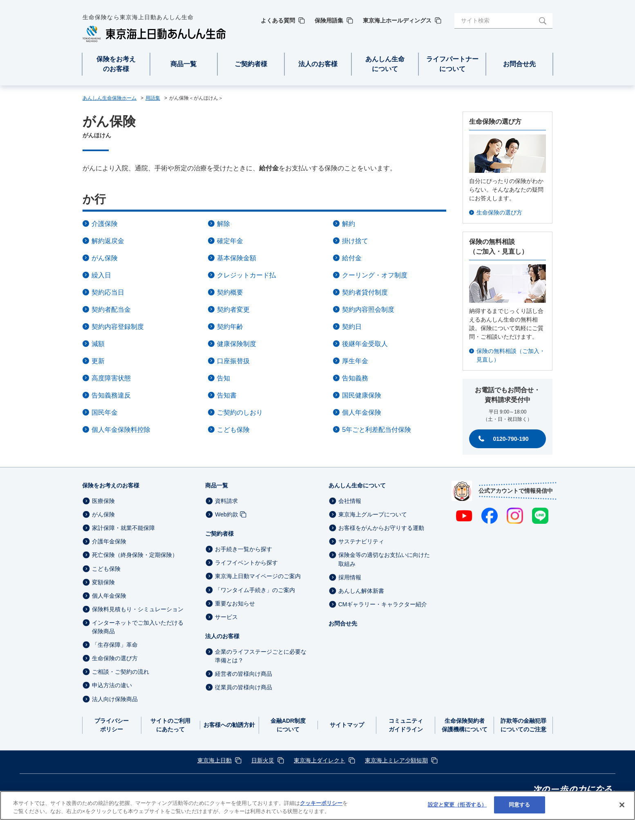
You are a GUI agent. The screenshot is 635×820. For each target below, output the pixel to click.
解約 (348, 223)
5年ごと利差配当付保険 (376, 429)
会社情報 (349, 501)
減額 (98, 343)
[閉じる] (622, 805)
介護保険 (105, 223)
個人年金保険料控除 (121, 429)
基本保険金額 (236, 258)
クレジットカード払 (246, 275)
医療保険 (103, 501)
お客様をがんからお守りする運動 (381, 528)
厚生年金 (355, 360)
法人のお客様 (222, 636)
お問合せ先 (343, 623)
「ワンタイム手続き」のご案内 (255, 590)
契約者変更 (233, 309)
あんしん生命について (357, 485)
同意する (519, 805)
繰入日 (101, 275)
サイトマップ (347, 725)
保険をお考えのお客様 (110, 485)
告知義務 (355, 378)
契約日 (352, 326)
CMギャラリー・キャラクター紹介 (382, 604)
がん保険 (105, 258)
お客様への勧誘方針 (229, 725)
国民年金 (105, 412)
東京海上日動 (214, 760)
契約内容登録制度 (118, 326)
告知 (223, 378)
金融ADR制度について (288, 725)
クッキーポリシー (321, 803)
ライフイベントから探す (246, 562)
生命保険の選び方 (499, 212)
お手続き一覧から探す (243, 549)
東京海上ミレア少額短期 (396, 760)
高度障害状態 (111, 378)
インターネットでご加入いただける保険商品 (137, 627)
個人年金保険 (361, 412)
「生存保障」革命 (115, 644)
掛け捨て (355, 240)
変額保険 (103, 582)
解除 (223, 223)
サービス (226, 617)
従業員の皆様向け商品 (243, 687)
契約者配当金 (111, 309)
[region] (317, 805)
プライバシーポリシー (111, 725)
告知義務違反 (111, 395)
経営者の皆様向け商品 (243, 673)
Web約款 (226, 514)
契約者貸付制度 (365, 292)
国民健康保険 (361, 395)
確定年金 (230, 240)
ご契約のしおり (240, 412)
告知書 (227, 395)
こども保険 (233, 429)
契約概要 (230, 292)
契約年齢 (230, 326)
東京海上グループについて (372, 514)
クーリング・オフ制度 (374, 275)
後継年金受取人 (365, 343)
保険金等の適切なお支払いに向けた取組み (384, 559)
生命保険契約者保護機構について (464, 725)
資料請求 (226, 501)
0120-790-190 (510, 439)
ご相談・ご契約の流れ (120, 671)
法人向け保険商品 (115, 699)
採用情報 (349, 577)
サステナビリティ (361, 541)
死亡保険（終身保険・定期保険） (135, 555)
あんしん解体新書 (361, 591)
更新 (98, 360)
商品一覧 (216, 485)
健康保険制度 (236, 343)
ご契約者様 (219, 533)
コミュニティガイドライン (406, 725)
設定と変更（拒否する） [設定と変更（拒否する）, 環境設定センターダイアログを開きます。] (457, 805)
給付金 (352, 258)
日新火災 (262, 760)
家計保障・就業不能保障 (123, 528)
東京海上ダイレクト (319, 760)
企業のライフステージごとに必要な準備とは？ (260, 656)
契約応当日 (108, 292)
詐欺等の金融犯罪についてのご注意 (523, 725)
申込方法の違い (112, 685)
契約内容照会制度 (368, 309)
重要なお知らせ (235, 603)
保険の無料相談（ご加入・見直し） (510, 355)
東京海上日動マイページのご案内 (258, 576)
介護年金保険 (109, 541)
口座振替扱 (233, 360)
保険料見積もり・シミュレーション (137, 609)
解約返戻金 (108, 240)
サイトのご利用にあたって (170, 725)
